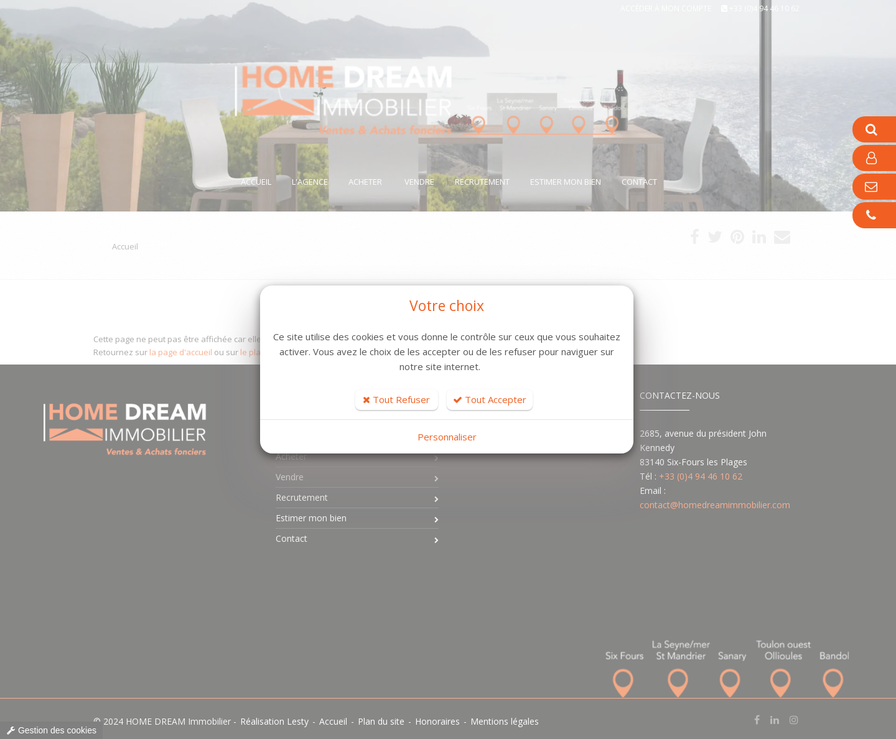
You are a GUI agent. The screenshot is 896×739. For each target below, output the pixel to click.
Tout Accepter (489, 399)
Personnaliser (447, 436)
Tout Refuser (396, 399)
